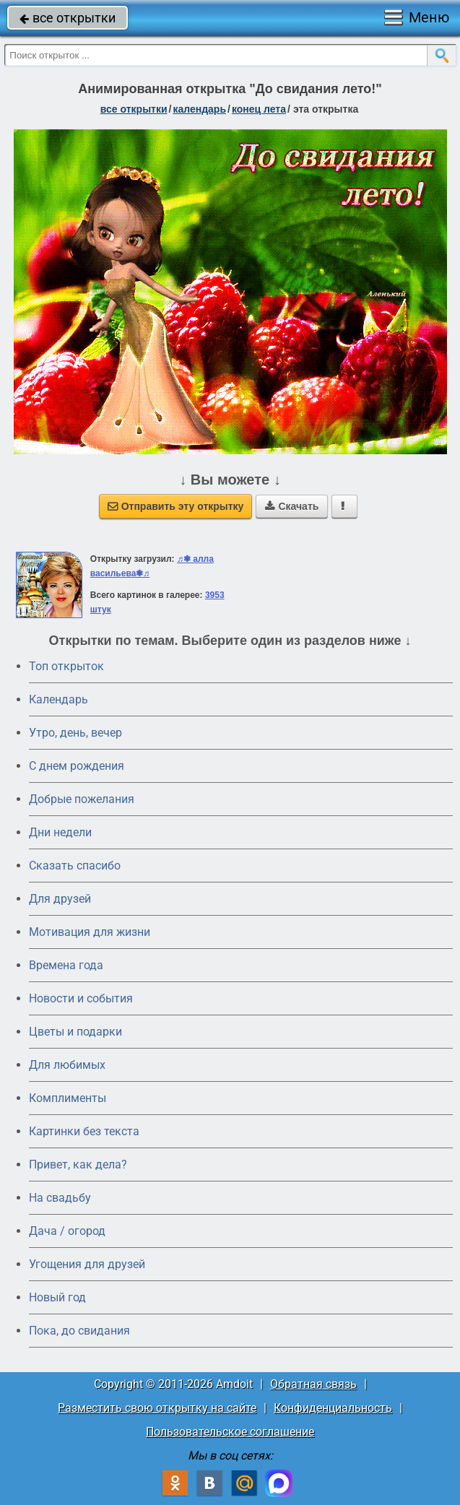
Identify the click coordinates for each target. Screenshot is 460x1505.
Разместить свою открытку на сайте (157, 1408)
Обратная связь (313, 1384)
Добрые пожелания (81, 799)
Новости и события (81, 998)
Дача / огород (67, 1231)
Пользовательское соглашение (230, 1432)
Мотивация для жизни (89, 932)
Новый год (57, 1297)
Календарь (199, 109)
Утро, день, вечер (75, 733)
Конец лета (259, 109)
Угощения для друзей (87, 1264)
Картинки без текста (84, 1131)
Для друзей (60, 899)
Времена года (66, 965)
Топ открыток (66, 666)
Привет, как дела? (78, 1164)
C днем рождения (76, 766)
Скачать (291, 506)
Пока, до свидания (79, 1330)
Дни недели (60, 832)
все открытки (67, 17)
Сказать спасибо (75, 865)
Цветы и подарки (75, 1031)
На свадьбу (60, 1198)
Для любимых (67, 1065)
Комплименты (67, 1098)
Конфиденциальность (333, 1408)
